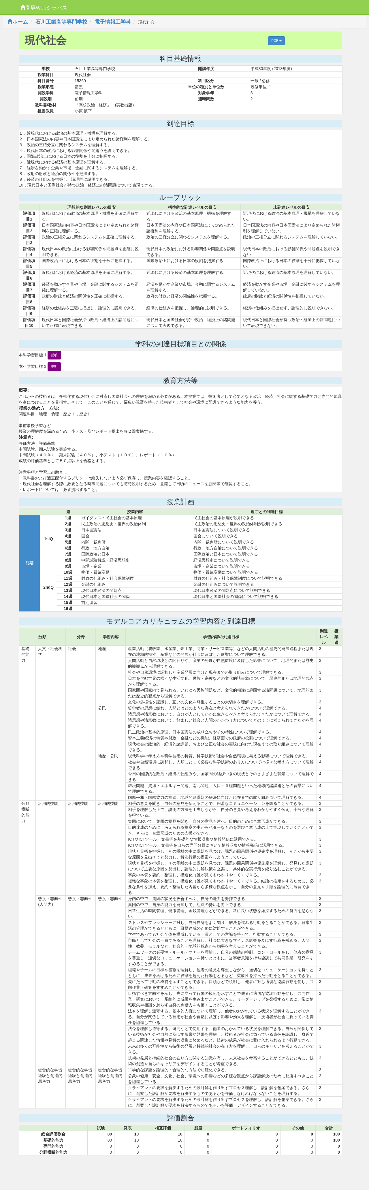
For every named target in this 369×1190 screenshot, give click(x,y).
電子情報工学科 (113, 22)
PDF (276, 41)
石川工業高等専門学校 (61, 22)
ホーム (17, 22)
